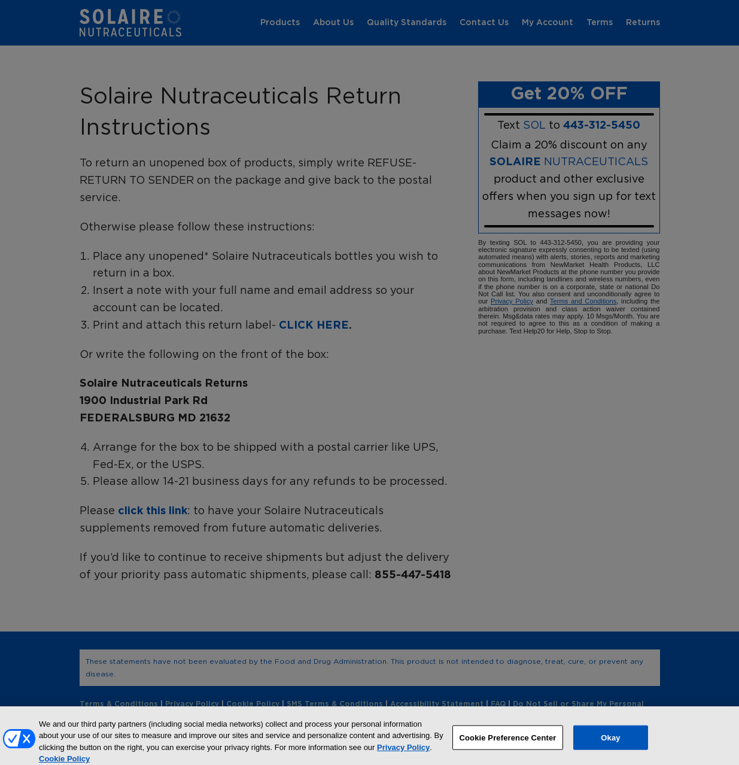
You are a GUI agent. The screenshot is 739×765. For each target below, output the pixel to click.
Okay (610, 741)
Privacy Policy (403, 751)
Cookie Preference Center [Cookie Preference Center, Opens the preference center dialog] (507, 741)
